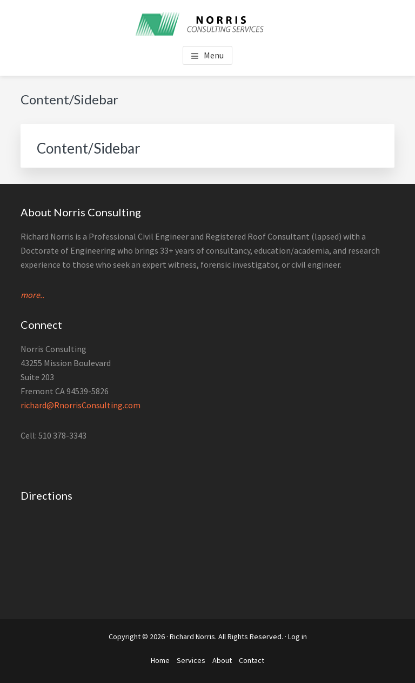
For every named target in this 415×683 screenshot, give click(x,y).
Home (160, 660)
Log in (297, 636)
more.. (32, 294)
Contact (251, 660)
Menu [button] (214, 55)
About (222, 660)
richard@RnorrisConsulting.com (80, 405)
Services (191, 660)
